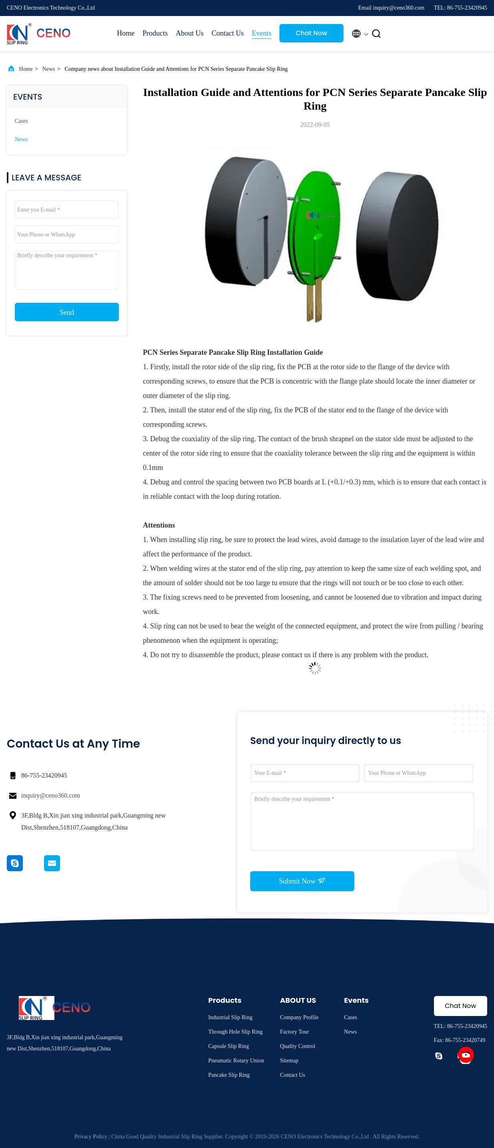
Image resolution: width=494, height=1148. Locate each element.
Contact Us (228, 33)
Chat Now (311, 33)
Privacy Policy (90, 1137)
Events (261, 33)
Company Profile (299, 1017)
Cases (21, 121)
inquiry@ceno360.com (50, 795)
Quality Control (297, 1046)
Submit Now (302, 880)
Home (126, 33)
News (48, 69)
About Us (190, 33)
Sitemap (289, 1061)
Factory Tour (294, 1032)
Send (67, 312)
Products (155, 33)
